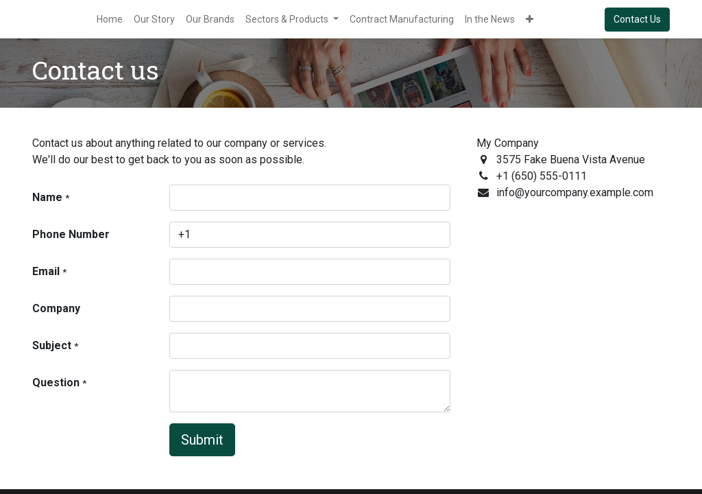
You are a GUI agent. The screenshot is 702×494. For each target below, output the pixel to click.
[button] (529, 19)
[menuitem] (109, 19)
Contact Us (637, 19)
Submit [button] (202, 440)
